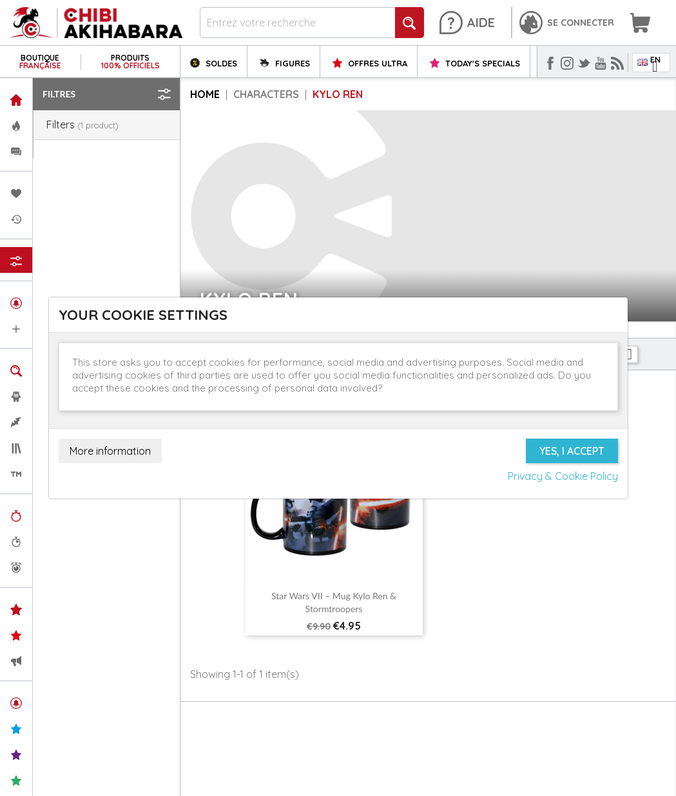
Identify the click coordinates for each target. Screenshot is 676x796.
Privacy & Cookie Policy (563, 476)
